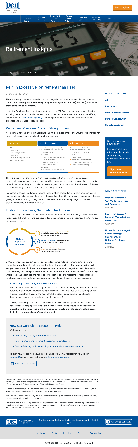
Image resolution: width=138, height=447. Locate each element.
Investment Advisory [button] (41, 18)
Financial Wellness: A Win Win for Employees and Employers (116, 201)
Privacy (69, 433)
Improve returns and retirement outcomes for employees (42, 341)
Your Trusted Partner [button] (27, 18)
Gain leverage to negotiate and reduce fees (36, 336)
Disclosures (41, 433)
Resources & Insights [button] (96, 18)
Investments (111, 106)
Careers (81, 433)
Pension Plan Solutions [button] (69, 18)
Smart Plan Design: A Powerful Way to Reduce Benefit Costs (117, 217)
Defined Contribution (26, 73)
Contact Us (110, 19)
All (106, 100)
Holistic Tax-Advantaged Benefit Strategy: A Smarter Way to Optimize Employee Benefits (117, 237)
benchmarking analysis (33, 118)
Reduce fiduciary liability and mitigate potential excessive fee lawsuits (49, 346)
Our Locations (96, 433)
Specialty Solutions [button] (83, 18)
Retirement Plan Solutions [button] (55, 18)
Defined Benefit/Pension (117, 113)
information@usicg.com (57, 357)
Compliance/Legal (114, 125)
